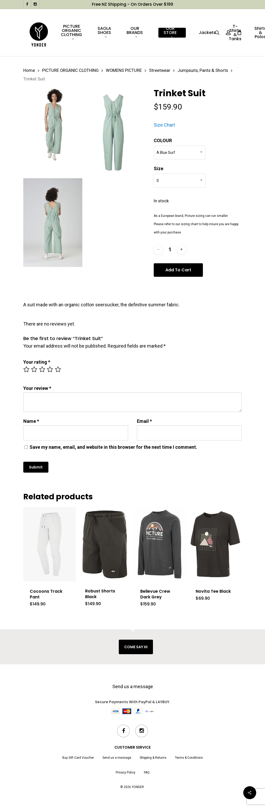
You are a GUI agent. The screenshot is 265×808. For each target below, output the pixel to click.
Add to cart (178, 270)
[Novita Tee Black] (215, 544)
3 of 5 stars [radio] (42, 369)
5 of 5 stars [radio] (58, 369)
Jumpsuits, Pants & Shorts (203, 70)
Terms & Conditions (189, 757)
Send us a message (132, 686)
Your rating (36, 362)
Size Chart (164, 125)
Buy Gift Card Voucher (78, 757)
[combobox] (179, 153)
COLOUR (163, 140)
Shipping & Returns (153, 757)
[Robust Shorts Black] (105, 544)
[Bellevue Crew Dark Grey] (160, 544)
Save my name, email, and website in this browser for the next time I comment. (113, 447)
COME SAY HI (136, 647)
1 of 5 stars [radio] (26, 369)
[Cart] (239, 32)
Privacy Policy (125, 772)
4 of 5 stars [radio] (50, 369)
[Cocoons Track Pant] (49, 544)
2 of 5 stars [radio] (34, 369)
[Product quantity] (170, 249)
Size (158, 168)
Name (31, 421)
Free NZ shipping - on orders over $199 (132, 4)
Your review (37, 388)
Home (29, 70)
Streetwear (159, 70)
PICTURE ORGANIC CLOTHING (70, 70)
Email (144, 421)
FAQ (147, 772)
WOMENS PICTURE (124, 70)
